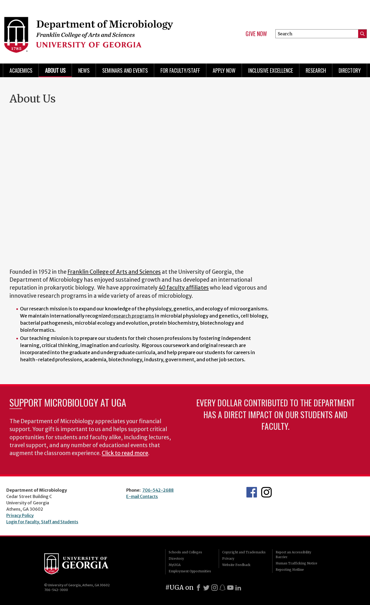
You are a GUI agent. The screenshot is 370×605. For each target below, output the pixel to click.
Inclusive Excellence (270, 70)
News (84, 70)
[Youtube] (230, 587)
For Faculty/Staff (180, 70)
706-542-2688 (158, 490)
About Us (55, 70)
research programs (132, 316)
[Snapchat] (222, 587)
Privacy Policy (20, 515)
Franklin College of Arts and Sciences (114, 272)
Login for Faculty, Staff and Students (42, 521)
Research (316, 70)
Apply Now (224, 70)
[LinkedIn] (238, 587)
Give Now (256, 33)
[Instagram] (214, 587)
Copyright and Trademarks (244, 552)
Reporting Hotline (290, 570)
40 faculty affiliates (184, 287)
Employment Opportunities (190, 571)
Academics (20, 70)
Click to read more (125, 453)
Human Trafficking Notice (296, 563)
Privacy (228, 558)
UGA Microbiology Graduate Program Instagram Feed (266, 492)
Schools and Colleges (185, 552)
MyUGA (175, 565)
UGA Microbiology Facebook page (251, 492)
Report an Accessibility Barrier (293, 554)
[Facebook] (198, 587)
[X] (206, 587)
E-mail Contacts (142, 496)
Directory (350, 70)
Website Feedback (236, 565)
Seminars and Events (125, 70)
